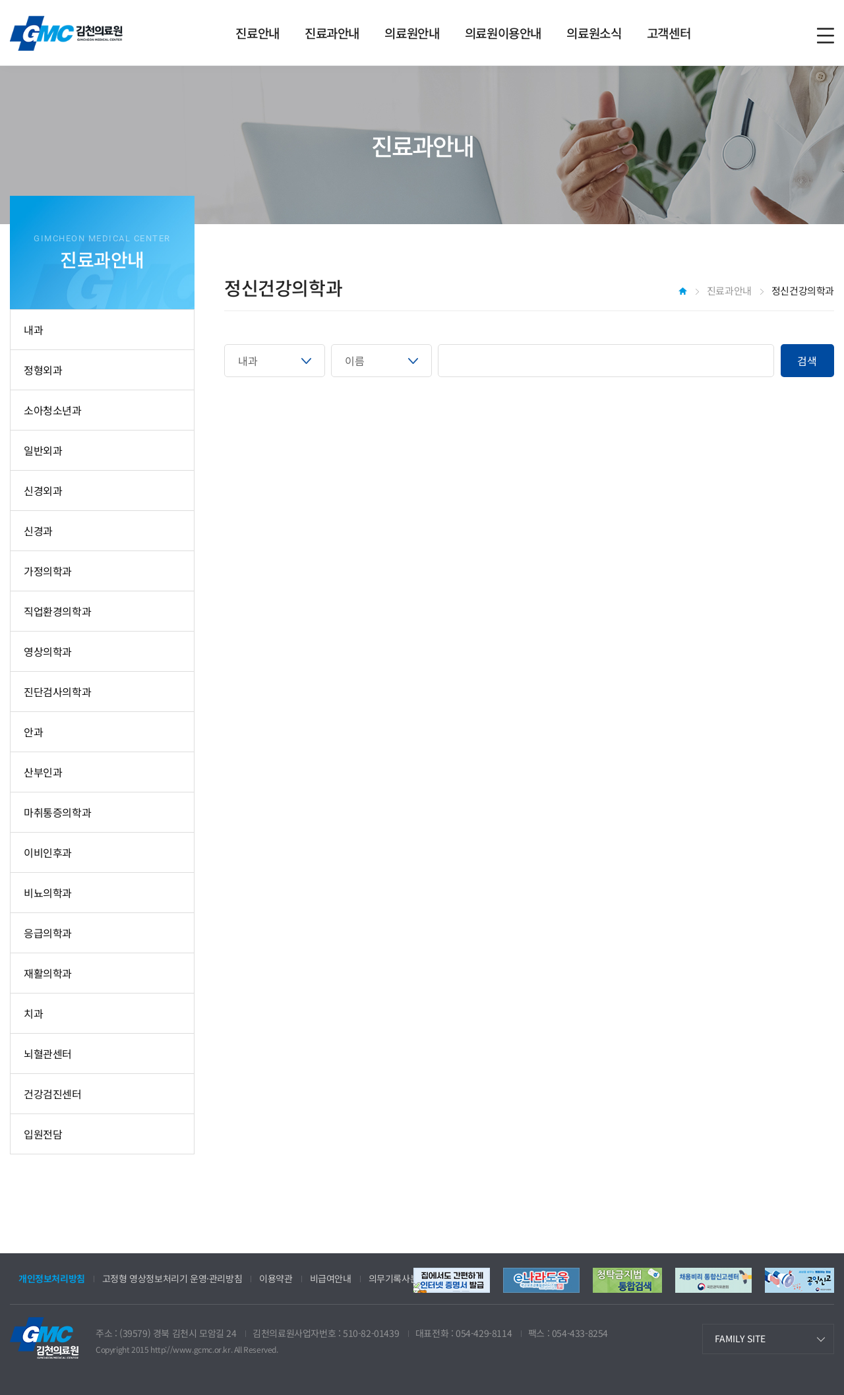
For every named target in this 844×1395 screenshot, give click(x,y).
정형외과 (43, 370)
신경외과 (43, 490)
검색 (807, 361)
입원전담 (43, 1134)
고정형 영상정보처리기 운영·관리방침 (172, 1278)
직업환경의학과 (57, 611)
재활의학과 (48, 973)
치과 (33, 1013)
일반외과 (43, 450)
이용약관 (275, 1278)
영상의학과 (48, 651)
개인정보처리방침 (51, 1278)
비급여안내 (330, 1278)
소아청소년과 (53, 410)
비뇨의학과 (48, 893)
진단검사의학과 (57, 691)
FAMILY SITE (740, 1338)
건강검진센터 (53, 1094)
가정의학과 (48, 571)
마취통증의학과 (57, 812)
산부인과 (43, 772)
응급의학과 (48, 933)
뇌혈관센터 (48, 1053)
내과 (33, 330)
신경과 (38, 531)
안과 (33, 732)
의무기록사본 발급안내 (411, 1278)
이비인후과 (48, 852)
